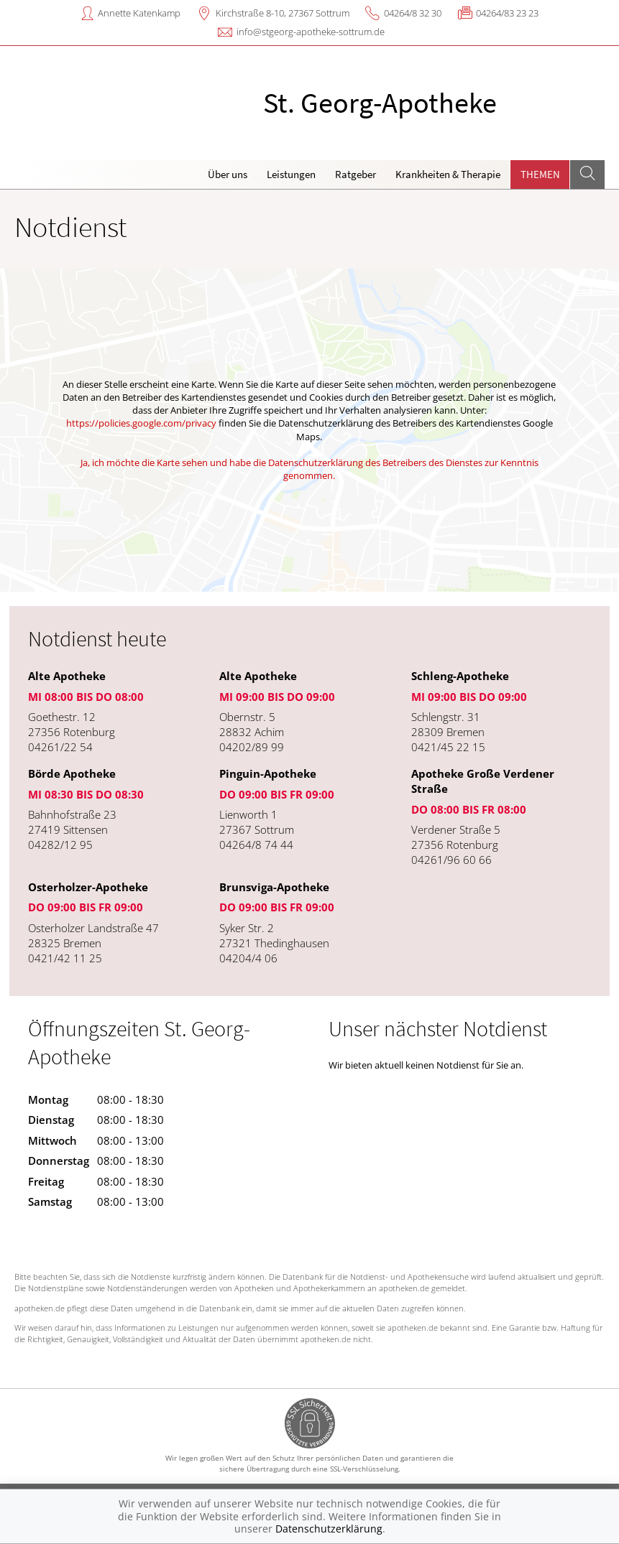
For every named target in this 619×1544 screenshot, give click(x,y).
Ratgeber (355, 174)
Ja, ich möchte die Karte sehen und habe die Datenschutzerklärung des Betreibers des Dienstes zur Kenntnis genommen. (309, 469)
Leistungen (291, 174)
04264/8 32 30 (412, 12)
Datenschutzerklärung (328, 1528)
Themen (540, 174)
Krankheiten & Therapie (447, 174)
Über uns (227, 174)
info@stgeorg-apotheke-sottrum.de (311, 31)
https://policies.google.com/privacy (141, 423)
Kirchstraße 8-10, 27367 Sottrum (282, 12)
